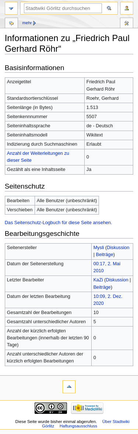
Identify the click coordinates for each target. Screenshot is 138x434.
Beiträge (104, 254)
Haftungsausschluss (78, 426)
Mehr (27, 23)
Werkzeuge (126, 24)
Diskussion (118, 247)
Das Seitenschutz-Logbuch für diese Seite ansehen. (58, 222)
